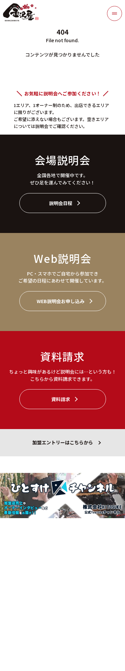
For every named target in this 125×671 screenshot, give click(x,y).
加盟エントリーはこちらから (62, 442)
